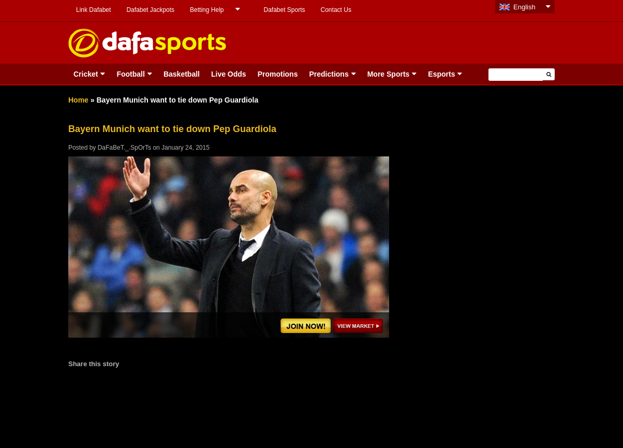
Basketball (182, 74)
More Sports (388, 74)
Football (130, 74)
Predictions (328, 74)
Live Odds (228, 74)
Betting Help (207, 9)
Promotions (278, 74)
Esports (441, 74)
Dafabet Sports (284, 9)
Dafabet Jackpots (150, 9)
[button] (549, 74)
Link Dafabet (93, 9)
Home (78, 100)
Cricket (85, 74)
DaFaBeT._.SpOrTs (124, 147)
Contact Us (336, 9)
